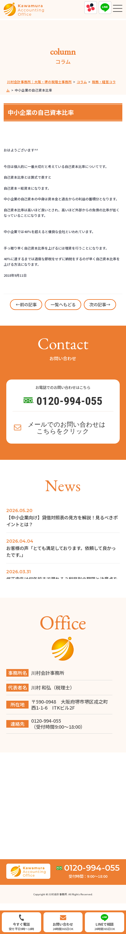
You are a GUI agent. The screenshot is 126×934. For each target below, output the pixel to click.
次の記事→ (99, 304)
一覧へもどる (63, 304)
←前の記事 (26, 304)
